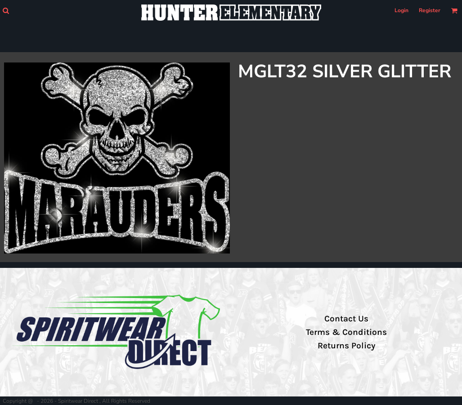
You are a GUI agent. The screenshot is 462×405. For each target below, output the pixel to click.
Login (401, 10)
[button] (5, 10)
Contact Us (346, 319)
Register (429, 10)
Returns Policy (346, 346)
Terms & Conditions (346, 332)
